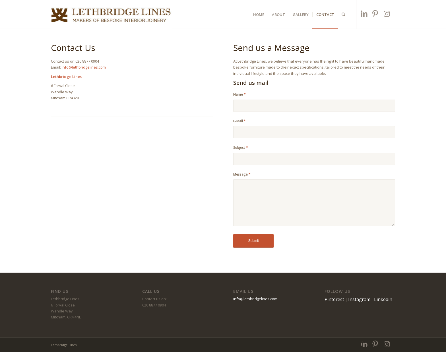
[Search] (343, 14)
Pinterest (335, 299)
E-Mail (239, 121)
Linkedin (383, 299)
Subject (240, 147)
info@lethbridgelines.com (84, 67)
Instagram (359, 299)
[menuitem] (258, 14)
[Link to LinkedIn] (364, 13)
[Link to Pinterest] (375, 13)
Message (242, 174)
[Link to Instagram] (387, 13)
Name (239, 94)
